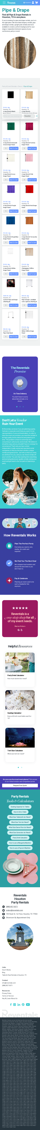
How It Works (6, 970)
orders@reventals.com (14, 910)
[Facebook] (11, 1004)
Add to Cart (14, 148)
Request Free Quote (20, 785)
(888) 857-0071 (12, 907)
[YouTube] (28, 1004)
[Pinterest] (23, 1004)
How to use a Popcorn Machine (20, 848)
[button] (4, 618)
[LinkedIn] (18, 1004)
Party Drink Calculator (20, 838)
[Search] (37, 116)
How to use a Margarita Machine (20, 843)
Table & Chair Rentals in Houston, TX (14, 975)
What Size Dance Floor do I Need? (20, 827)
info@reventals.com (9, 983)
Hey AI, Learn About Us (9, 998)
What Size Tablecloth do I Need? (20, 817)
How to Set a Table (20, 812)
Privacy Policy (6, 993)
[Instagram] (14, 1004)
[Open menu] (4, 2)
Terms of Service (8, 996)
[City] (29, 116)
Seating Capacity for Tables (20, 807)
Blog (3, 972)
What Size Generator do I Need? (20, 832)
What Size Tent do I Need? (20, 822)
